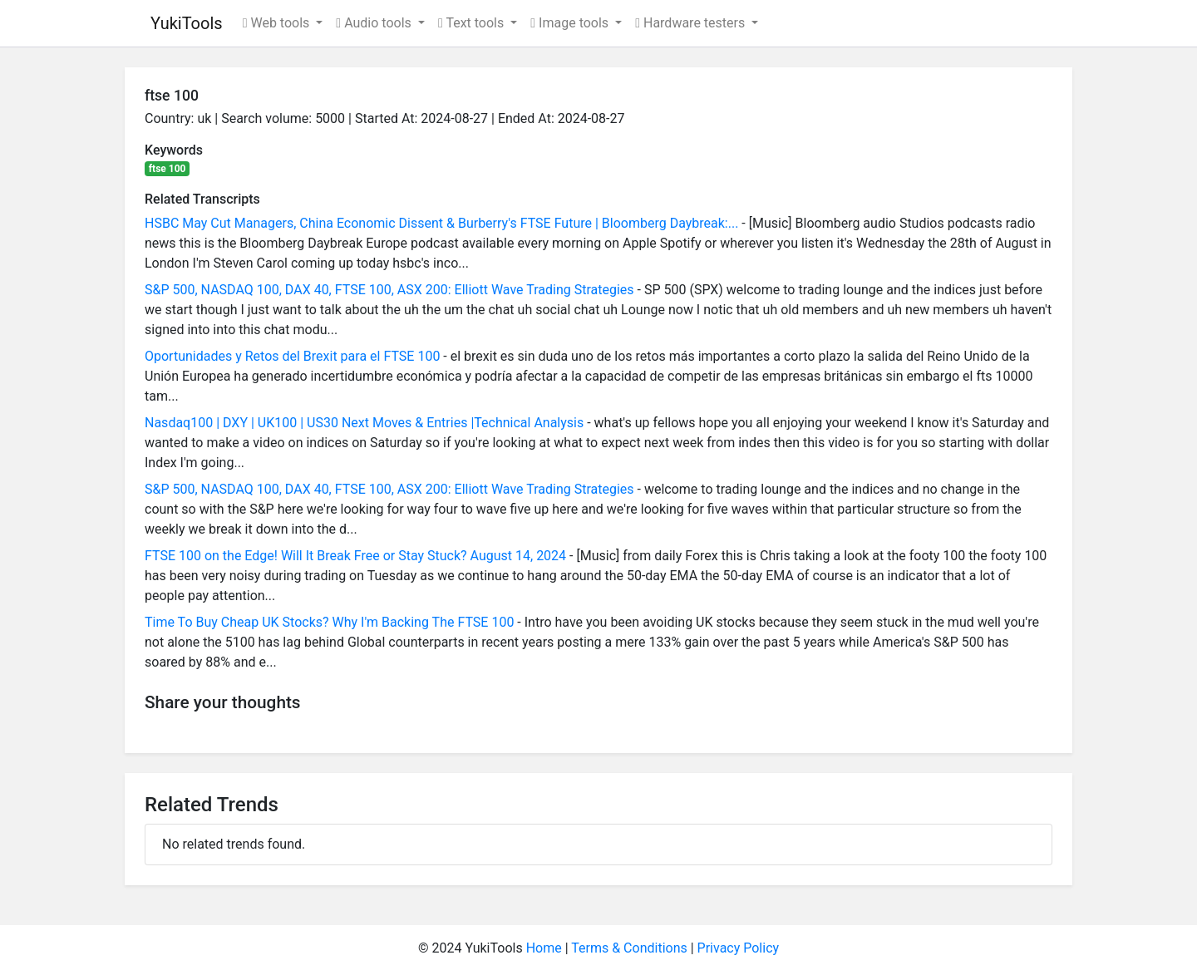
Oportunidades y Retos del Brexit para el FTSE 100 (292, 356)
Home (544, 948)
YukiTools (186, 23)
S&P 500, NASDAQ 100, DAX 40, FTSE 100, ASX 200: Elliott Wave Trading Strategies (389, 290)
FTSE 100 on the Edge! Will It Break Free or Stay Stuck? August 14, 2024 (355, 556)
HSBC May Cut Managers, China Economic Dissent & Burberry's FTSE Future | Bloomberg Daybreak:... (441, 223)
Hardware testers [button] (691, 23)
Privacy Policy (738, 948)
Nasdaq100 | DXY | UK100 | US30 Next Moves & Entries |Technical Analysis (364, 423)
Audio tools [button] (375, 23)
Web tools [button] (278, 23)
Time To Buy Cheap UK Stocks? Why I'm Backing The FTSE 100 (329, 622)
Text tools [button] (472, 23)
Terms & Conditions (629, 948)
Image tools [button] (571, 23)
